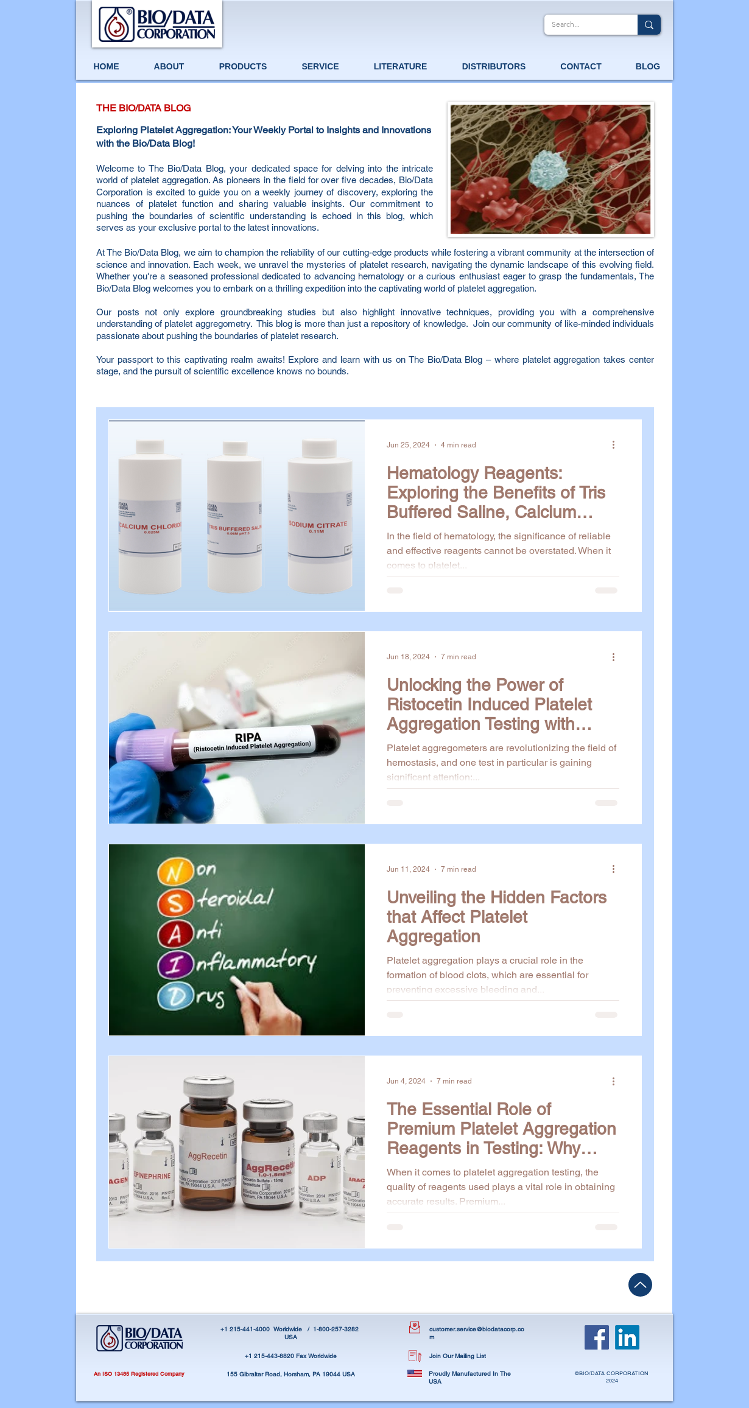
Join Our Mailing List (457, 1356)
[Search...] (582, 25)
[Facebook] (597, 1337)
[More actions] (617, 445)
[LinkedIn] (627, 1337)
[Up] (640, 1285)
